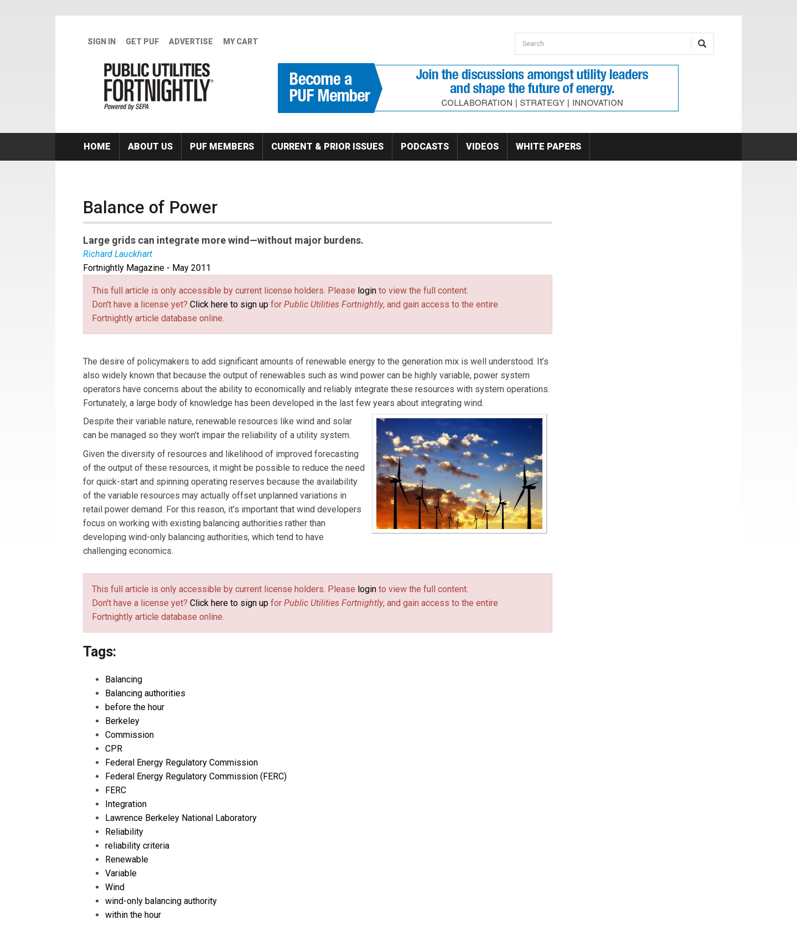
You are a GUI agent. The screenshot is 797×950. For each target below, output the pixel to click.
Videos (482, 146)
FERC (115, 790)
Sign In (101, 41)
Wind (115, 887)
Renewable (126, 859)
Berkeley (122, 721)
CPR (113, 748)
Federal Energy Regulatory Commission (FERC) (196, 776)
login (367, 290)
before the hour (134, 707)
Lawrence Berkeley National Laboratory (181, 818)
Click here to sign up (229, 304)
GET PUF (142, 41)
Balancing (123, 679)
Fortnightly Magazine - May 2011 (147, 268)
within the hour (133, 915)
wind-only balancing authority (161, 901)
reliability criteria (137, 845)
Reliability (124, 831)
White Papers (548, 146)
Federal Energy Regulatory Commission (181, 762)
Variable (121, 873)
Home (97, 146)
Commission (129, 735)
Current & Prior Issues (327, 146)
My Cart (240, 41)
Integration (126, 804)
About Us (150, 146)
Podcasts (425, 146)
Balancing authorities (145, 693)
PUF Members (222, 146)
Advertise (191, 41)
